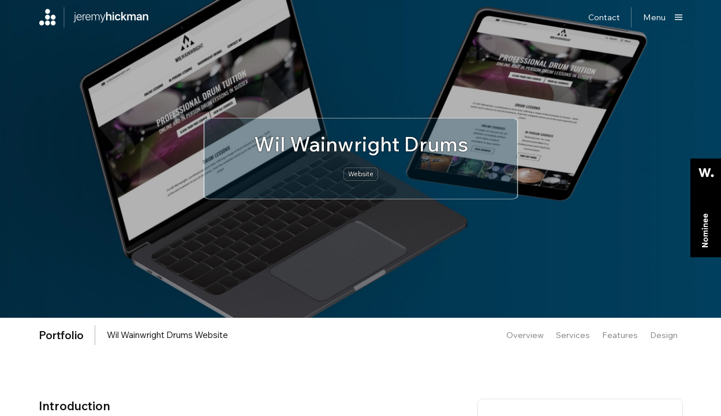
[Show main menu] (663, 17)
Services (573, 334)
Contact (604, 17)
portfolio (61, 335)
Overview (525, 334)
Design (664, 334)
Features (620, 334)
